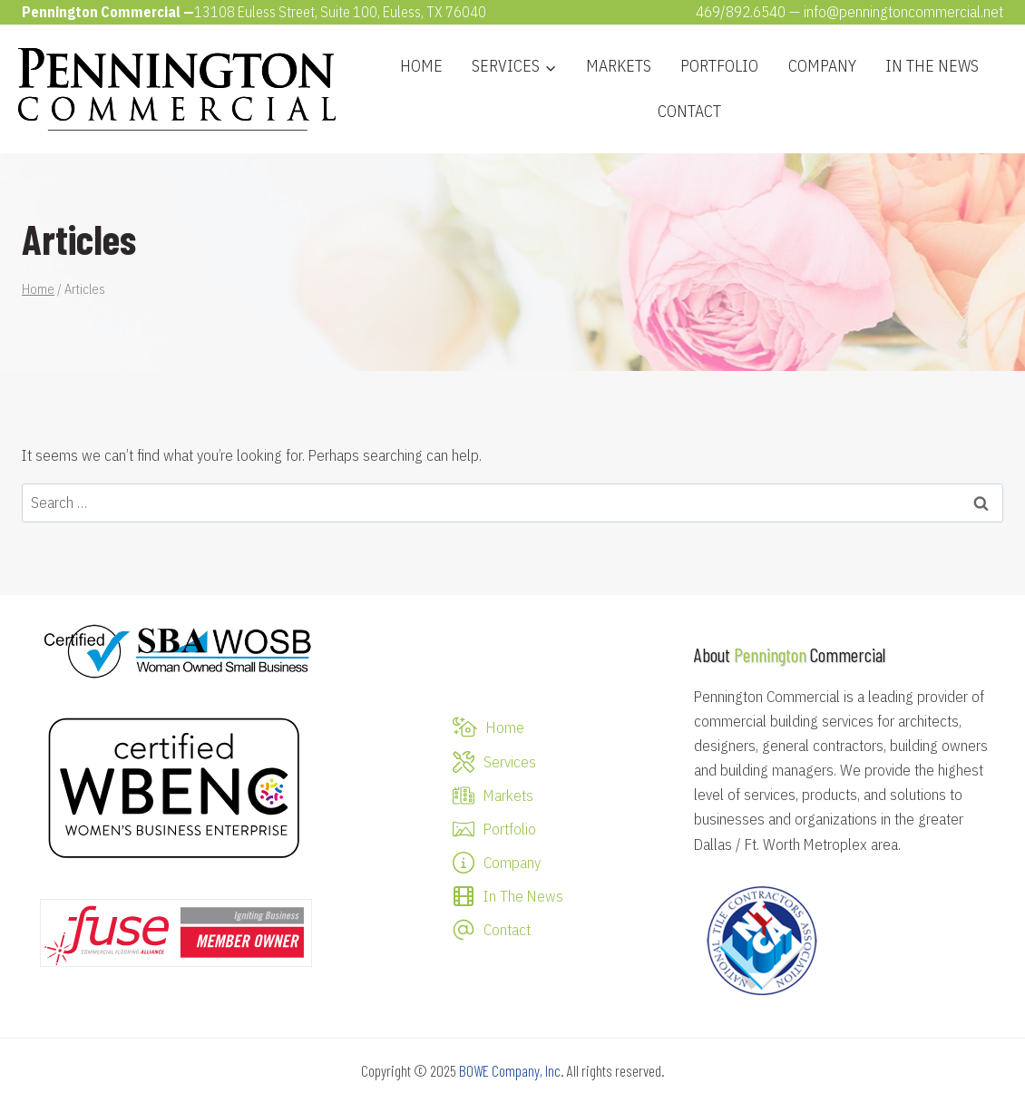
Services (509, 762)
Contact (689, 111)
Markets (618, 65)
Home (421, 65)
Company (822, 65)
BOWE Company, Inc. (511, 1070)
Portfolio (719, 65)
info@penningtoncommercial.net (903, 12)
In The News (932, 65)
